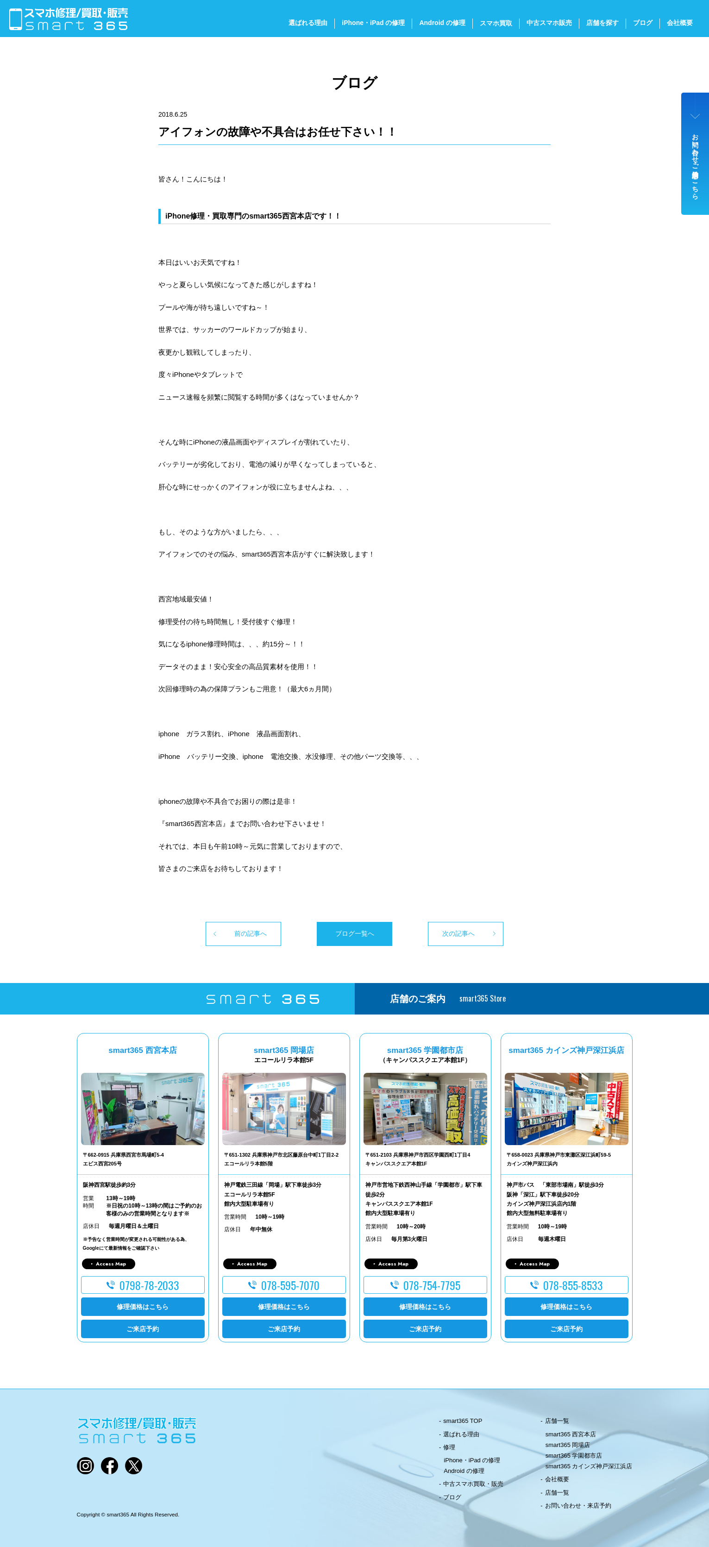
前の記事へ (250, 933)
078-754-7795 (431, 1285)
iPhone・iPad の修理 (373, 22)
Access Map (111, 1263)
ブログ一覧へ (354, 933)
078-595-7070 (290, 1285)
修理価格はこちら (143, 1306)
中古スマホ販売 (549, 22)
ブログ (643, 22)
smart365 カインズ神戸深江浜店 (589, 1466)
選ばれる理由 (308, 22)
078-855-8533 (573, 1285)
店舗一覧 (557, 1420)
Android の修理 (442, 22)
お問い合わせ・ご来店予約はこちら (695, 163)
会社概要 (680, 22)
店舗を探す (602, 22)
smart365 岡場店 (568, 1444)
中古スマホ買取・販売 (473, 1483)
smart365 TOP (462, 1420)
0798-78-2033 (149, 1285)
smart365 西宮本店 (571, 1434)
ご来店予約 (142, 1329)
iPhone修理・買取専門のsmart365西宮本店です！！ (253, 216)
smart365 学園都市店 (574, 1455)
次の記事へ (458, 933)
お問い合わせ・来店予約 (578, 1505)
